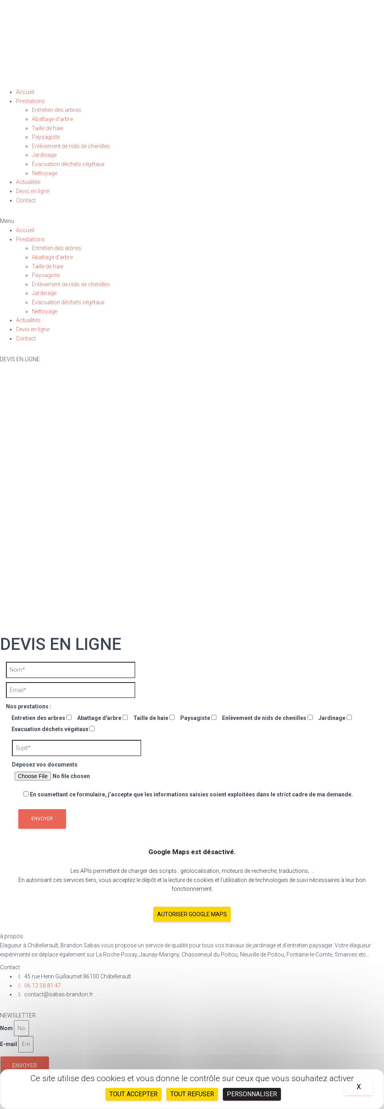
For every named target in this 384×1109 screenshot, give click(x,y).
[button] (192, 221)
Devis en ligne (32, 191)
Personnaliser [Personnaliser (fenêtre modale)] (252, 1094)
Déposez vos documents (69, 772)
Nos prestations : (28, 706)
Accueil (25, 92)
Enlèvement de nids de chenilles (71, 146)
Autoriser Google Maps (192, 914)
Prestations (30, 101)
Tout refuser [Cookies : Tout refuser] (192, 1094)
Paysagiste (46, 137)
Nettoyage (44, 173)
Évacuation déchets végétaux (68, 164)
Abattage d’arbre (52, 119)
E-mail (8, 1044)
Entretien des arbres (56, 110)
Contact (26, 200)
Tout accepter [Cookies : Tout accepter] (133, 1094)
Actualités (28, 182)
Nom (6, 1028)
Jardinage (44, 155)
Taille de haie (47, 128)
